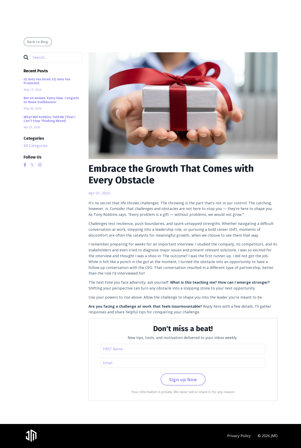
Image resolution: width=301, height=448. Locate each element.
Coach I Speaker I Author (145, 16)
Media (176, 16)
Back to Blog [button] (37, 42)
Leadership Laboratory (235, 16)
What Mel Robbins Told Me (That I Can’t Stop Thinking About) (49, 119)
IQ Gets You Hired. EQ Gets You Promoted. (47, 81)
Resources (197, 16)
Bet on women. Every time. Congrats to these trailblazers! (51, 100)
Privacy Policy (239, 436)
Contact (269, 16)
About (115, 16)
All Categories (36, 145)
